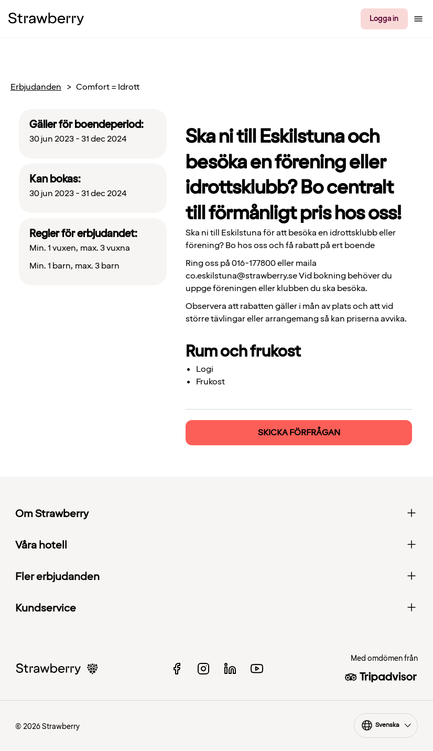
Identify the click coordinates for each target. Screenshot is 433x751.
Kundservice (216, 608)
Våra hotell (216, 545)
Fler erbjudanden (216, 577)
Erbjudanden (35, 87)
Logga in (384, 19)
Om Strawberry (216, 514)
